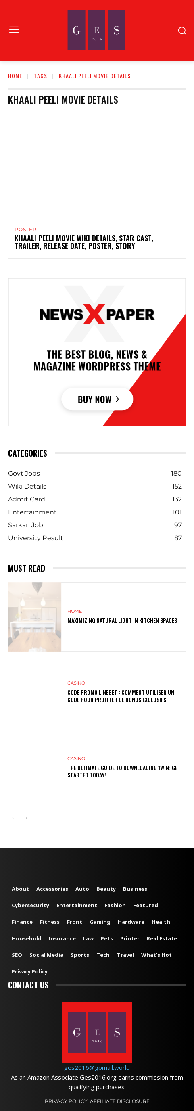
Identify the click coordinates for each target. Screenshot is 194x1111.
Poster (26, 229)
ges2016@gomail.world (97, 1067)
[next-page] (26, 818)
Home (15, 75)
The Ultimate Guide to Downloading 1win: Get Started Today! (124, 771)
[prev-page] (13, 818)
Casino (76, 683)
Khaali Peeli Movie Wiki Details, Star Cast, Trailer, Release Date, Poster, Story (84, 242)
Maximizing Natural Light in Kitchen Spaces (122, 620)
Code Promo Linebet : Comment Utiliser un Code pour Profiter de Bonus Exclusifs (120, 696)
